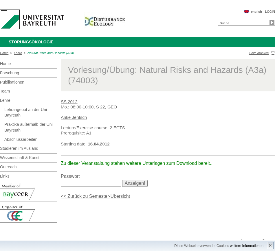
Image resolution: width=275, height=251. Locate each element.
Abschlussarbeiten (20, 139)
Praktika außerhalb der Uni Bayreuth (28, 127)
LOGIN (270, 11)
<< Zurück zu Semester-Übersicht (95, 196)
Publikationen (12, 82)
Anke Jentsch (74, 117)
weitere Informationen (246, 246)
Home (4, 53)
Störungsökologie (31, 42)
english (256, 11)
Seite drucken (259, 53)
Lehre (18, 53)
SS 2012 (69, 101)
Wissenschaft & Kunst (19, 157)
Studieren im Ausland (19, 148)
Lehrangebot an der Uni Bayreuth (25, 112)
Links (5, 176)
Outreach (8, 167)
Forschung (9, 73)
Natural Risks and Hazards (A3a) (51, 53)
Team (5, 91)
